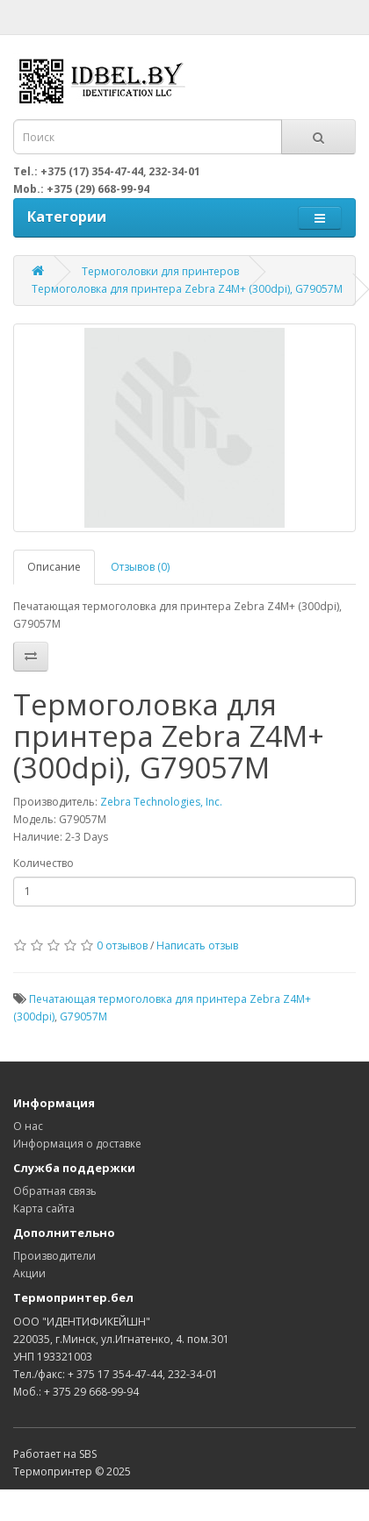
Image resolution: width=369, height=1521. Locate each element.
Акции (29, 1273)
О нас (28, 1126)
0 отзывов (122, 945)
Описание (54, 566)
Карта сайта (44, 1208)
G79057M (83, 1016)
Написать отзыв (197, 945)
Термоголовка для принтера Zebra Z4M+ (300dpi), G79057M (187, 288)
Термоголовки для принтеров (160, 271)
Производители (54, 1255)
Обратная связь (55, 1190)
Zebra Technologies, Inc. (161, 801)
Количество (43, 863)
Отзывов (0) (140, 566)
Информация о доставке (77, 1143)
